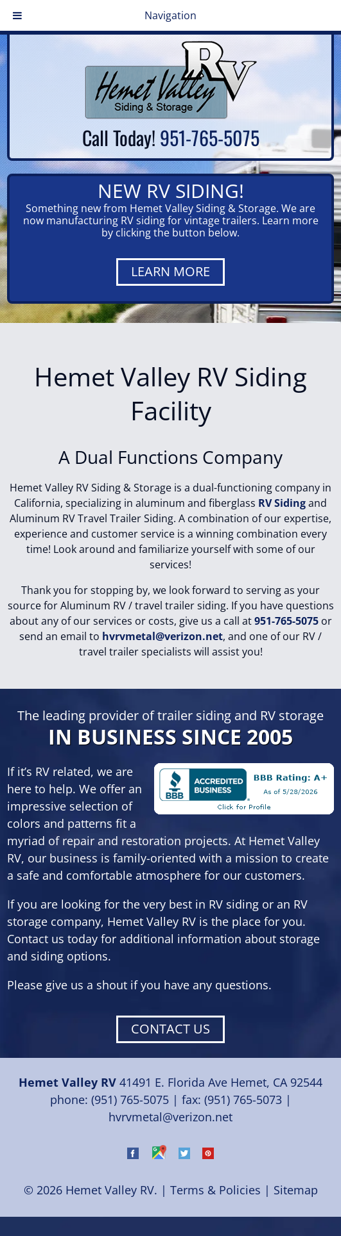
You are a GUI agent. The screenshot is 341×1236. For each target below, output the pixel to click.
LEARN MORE (170, 271)
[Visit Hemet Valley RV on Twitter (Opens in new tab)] (184, 1154)
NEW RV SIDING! (171, 190)
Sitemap (296, 1190)
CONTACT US (170, 1028)
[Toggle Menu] (17, 15)
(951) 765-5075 (130, 1099)
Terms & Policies (215, 1190)
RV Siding (282, 503)
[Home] (171, 115)
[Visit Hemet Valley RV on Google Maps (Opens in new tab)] (158, 1154)
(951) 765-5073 (243, 1099)
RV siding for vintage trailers (189, 220)
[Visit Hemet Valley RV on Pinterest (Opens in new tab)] (208, 1154)
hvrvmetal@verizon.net (162, 636)
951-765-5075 (209, 137)
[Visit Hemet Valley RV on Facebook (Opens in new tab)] (133, 1154)
